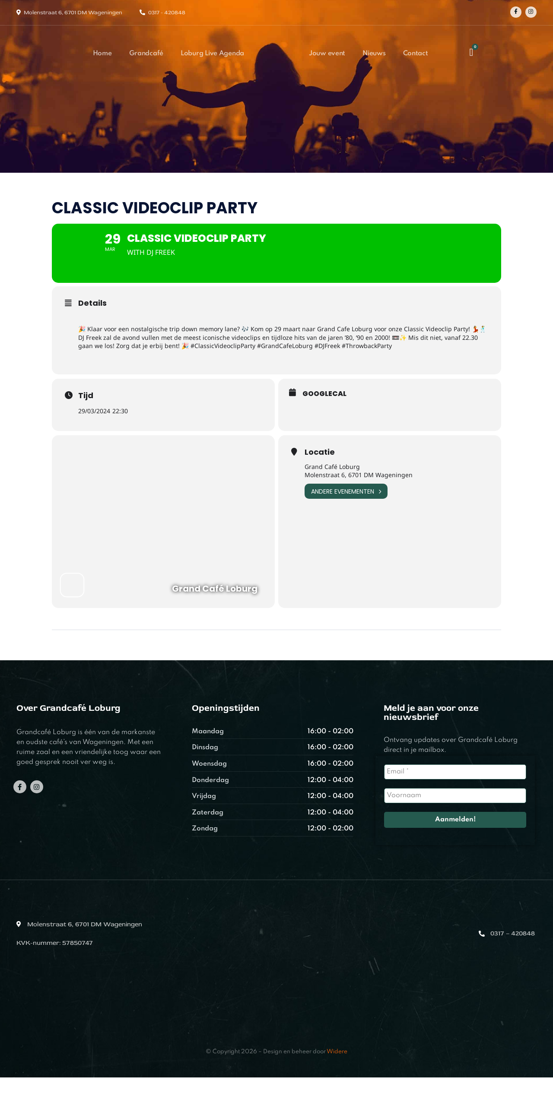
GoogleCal (324, 412)
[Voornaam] (455, 814)
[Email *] (455, 790)
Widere (337, 1070)
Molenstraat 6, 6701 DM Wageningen (73, 12)
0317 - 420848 (166, 12)
